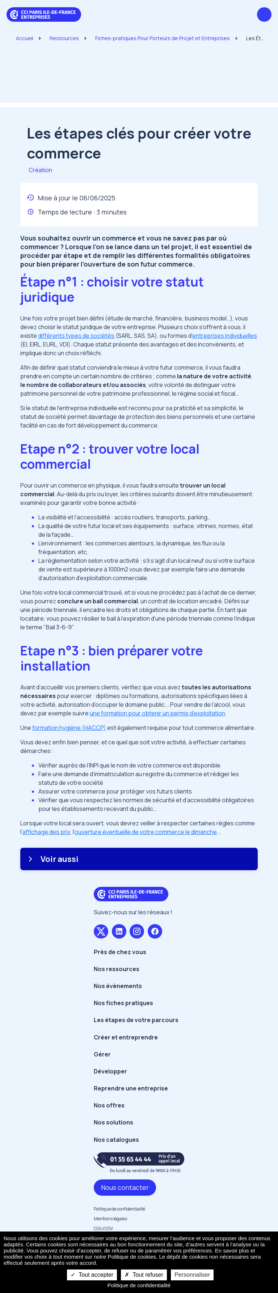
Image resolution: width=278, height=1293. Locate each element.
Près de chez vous (120, 952)
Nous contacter (125, 1187)
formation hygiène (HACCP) (69, 728)
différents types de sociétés (76, 336)
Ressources (64, 38)
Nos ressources (116, 969)
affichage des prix (46, 832)
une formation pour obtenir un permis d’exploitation (157, 713)
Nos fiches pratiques (123, 1003)
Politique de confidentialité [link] (139, 1285)
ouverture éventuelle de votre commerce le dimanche (146, 832)
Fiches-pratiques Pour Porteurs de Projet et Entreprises (162, 38)
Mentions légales (110, 1219)
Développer (110, 1071)
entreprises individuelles (224, 336)
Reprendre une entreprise (131, 1088)
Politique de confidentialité (119, 1209)
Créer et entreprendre (126, 1037)
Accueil (24, 38)
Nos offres (109, 1105)
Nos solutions (113, 1122)
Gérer (102, 1054)
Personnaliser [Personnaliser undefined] (192, 1275)
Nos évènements (118, 986)
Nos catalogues (116, 1140)
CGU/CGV (103, 1228)
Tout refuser (144, 1275)
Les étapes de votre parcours (136, 1020)
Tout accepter (92, 1275)
